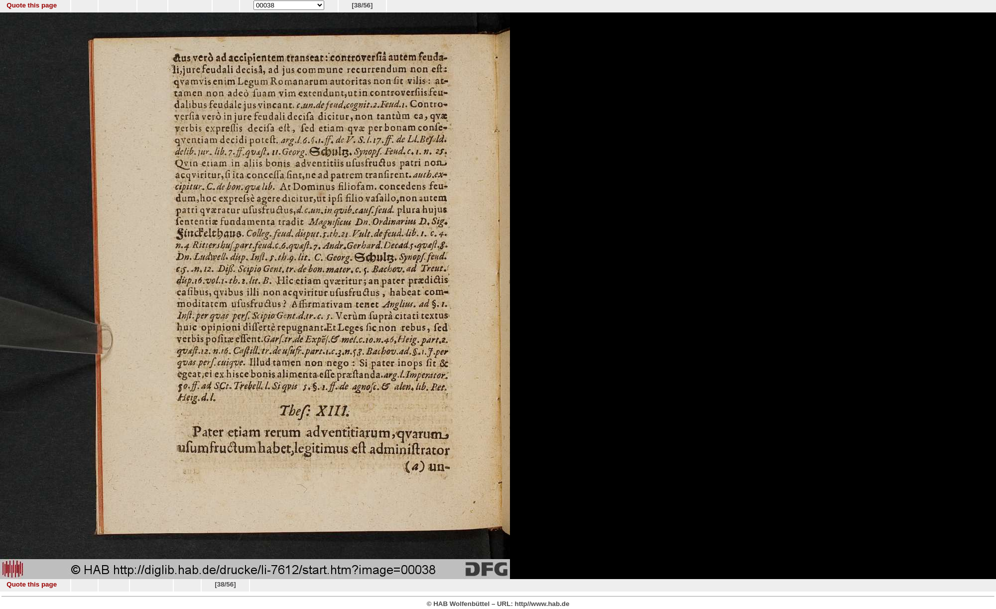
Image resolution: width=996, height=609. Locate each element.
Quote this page (31, 5)
